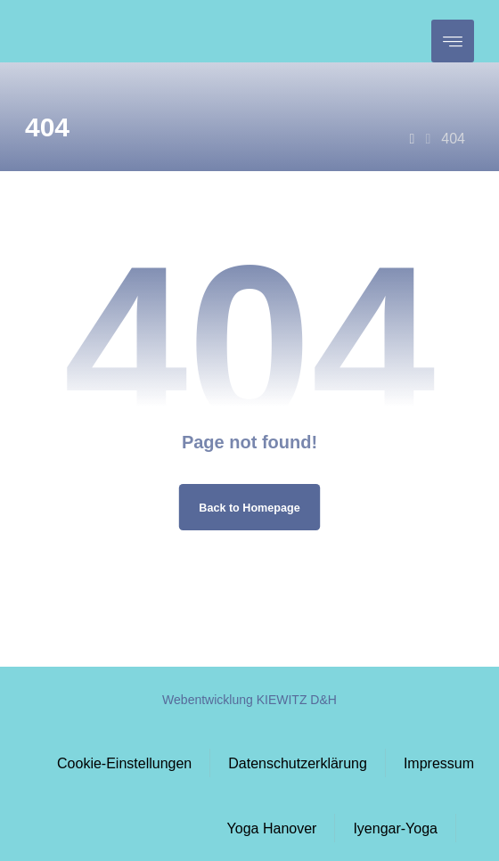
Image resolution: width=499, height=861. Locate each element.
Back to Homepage (249, 507)
